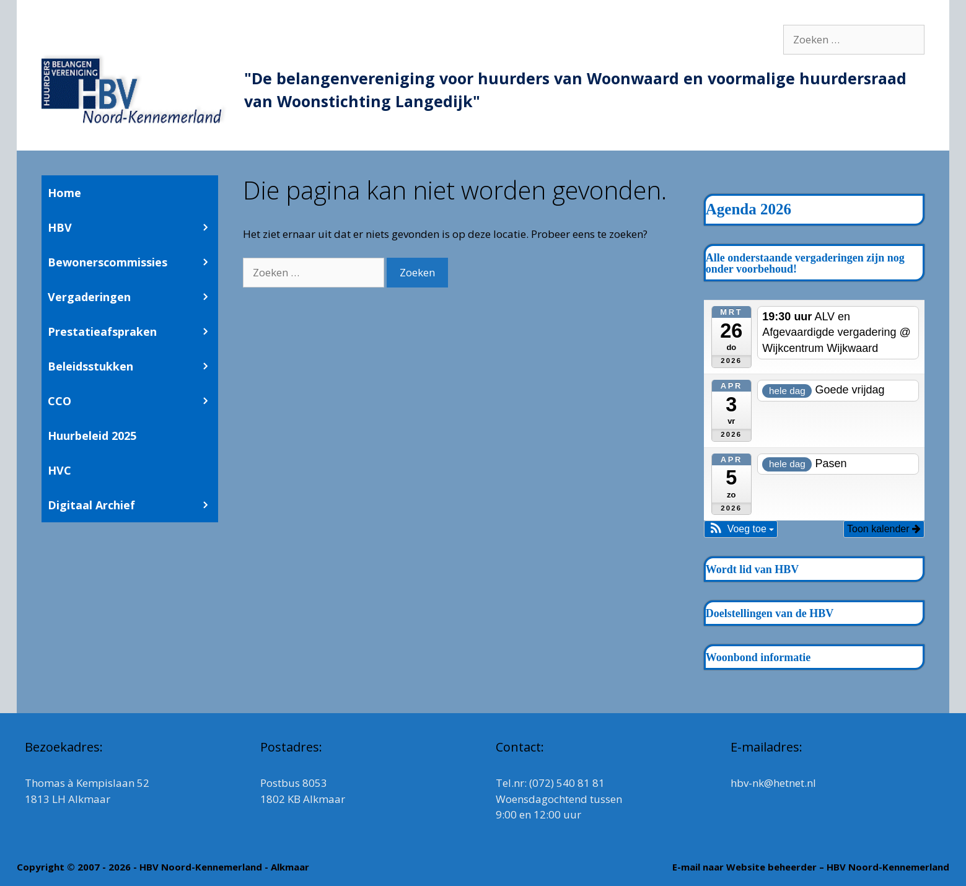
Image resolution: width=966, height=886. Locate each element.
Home (64, 192)
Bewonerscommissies (133, 262)
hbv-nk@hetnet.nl (773, 783)
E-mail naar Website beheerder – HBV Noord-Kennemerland (810, 867)
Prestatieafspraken (133, 331)
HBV (133, 227)
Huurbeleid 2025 (92, 435)
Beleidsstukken (133, 366)
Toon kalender (884, 529)
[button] (741, 529)
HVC (59, 470)
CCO (133, 401)
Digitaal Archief (133, 505)
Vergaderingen (133, 296)
